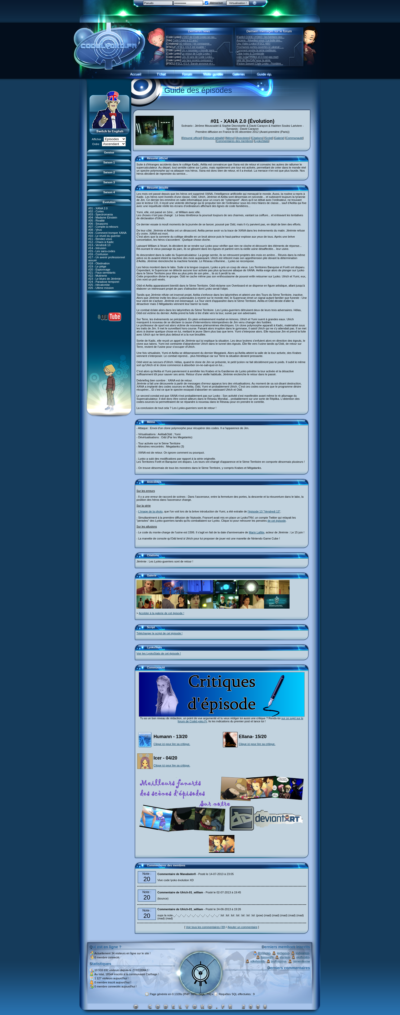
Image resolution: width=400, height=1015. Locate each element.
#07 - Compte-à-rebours (103, 226)
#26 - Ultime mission (101, 287)
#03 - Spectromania (100, 214)
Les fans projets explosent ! (197, 60)
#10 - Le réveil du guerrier (104, 235)
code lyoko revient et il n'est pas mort (257, 57)
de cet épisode (277, 520)
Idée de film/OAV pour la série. (253, 60)
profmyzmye (278, 961)
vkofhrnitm (302, 957)
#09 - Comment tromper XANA (107, 232)
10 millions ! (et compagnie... (195, 43)
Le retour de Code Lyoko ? (197, 53)
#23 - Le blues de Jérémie (104, 278)
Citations (257, 137)
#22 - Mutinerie (97, 275)
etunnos (285, 957)
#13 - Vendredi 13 (99, 244)
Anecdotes (242, 137)
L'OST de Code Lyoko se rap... (199, 37)
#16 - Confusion (98, 253)
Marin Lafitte (256, 532)
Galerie (278, 137)
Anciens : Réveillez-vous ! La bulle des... (259, 40)
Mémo (230, 137)
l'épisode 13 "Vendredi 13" (264, 511)
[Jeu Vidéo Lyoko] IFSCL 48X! (253, 43)
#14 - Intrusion (97, 247)
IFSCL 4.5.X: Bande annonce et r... (195, 63)
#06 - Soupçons (98, 223)
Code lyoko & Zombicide (250, 53)
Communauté (294, 137)
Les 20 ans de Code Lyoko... (198, 57)
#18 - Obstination (99, 263)
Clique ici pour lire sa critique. (172, 744)
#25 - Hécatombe (99, 284)
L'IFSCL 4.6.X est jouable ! (191, 47)
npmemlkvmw (301, 961)
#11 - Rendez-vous (100, 238)
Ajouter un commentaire (242, 927)
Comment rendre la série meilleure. (256, 50)
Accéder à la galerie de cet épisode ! (161, 613)
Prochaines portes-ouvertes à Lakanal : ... (260, 47)
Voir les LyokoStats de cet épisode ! (158, 653)
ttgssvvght (267, 957)
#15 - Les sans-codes (101, 250)
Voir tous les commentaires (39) (206, 927)
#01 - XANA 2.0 (98, 208)
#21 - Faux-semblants (101, 272)
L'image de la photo (150, 511)
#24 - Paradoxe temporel (103, 281)
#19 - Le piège (97, 266)
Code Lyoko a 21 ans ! (185, 40)
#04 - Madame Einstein (102, 217)
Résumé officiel (191, 137)
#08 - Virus (95, 229)
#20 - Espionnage (99, 269)
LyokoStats (262, 141)
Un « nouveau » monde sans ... (199, 50)
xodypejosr (302, 953)
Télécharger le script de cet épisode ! (159, 633)
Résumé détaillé (214, 137)
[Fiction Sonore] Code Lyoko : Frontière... (259, 63)
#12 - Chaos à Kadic (101, 241)
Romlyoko (264, 953)
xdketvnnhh (257, 961)
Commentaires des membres (234, 141)
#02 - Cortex (96, 211)
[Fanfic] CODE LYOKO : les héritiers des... (260, 37)
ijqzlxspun (283, 953)
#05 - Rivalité (96, 220)
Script (268, 137)
